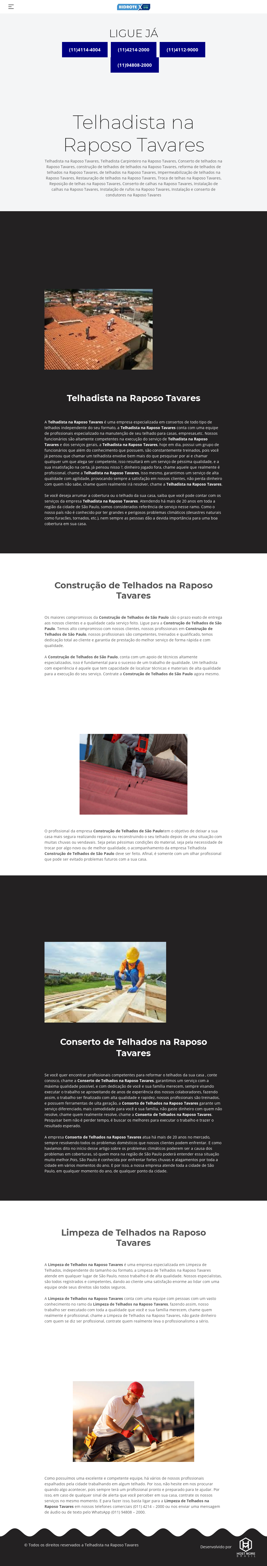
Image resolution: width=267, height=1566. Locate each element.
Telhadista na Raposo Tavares (112, 1544)
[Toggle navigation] (11, 6)
